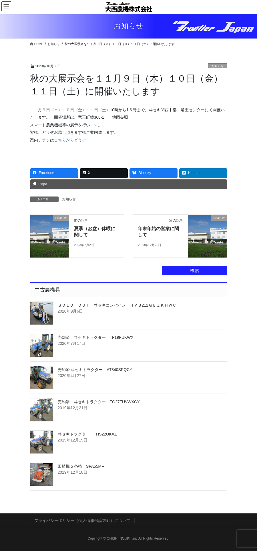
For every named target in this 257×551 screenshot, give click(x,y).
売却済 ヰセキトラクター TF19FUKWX (96, 337)
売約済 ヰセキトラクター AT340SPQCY (95, 369)
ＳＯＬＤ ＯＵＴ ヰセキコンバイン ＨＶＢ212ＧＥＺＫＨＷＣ (117, 305)
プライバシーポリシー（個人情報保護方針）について (82, 520)
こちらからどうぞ (70, 140)
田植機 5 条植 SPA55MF (81, 466)
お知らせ (217, 66)
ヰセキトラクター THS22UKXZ (87, 434)
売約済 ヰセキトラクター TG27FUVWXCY (99, 402)
